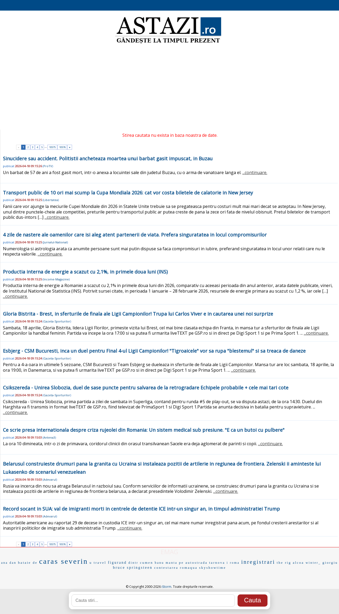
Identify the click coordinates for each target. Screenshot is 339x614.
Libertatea (50, 200)
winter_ (313, 563)
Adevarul (49, 479)
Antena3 (49, 437)
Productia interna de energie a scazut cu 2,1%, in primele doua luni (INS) (85, 272)
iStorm (166, 586)
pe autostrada (193, 563)
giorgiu (330, 563)
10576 (62, 147)
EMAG (169, 551)
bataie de (28, 563)
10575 (52, 147)
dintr (133, 563)
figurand (117, 563)
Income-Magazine (56, 279)
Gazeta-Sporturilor (56, 321)
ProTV (47, 166)
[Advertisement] (169, 87)
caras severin (63, 561)
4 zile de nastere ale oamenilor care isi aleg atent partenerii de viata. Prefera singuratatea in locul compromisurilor (135, 234)
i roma (233, 563)
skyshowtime (212, 568)
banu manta (166, 563)
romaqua (188, 568)
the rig (284, 563)
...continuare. (254, 172)
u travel (98, 563)
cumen (146, 563)
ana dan (8, 563)
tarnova (217, 563)
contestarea (166, 568)
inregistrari (258, 562)
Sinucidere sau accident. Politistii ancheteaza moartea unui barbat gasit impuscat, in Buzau (108, 158)
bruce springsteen (133, 568)
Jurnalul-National (55, 242)
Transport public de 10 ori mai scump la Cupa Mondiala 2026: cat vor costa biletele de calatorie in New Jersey (128, 192)
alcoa (298, 563)
